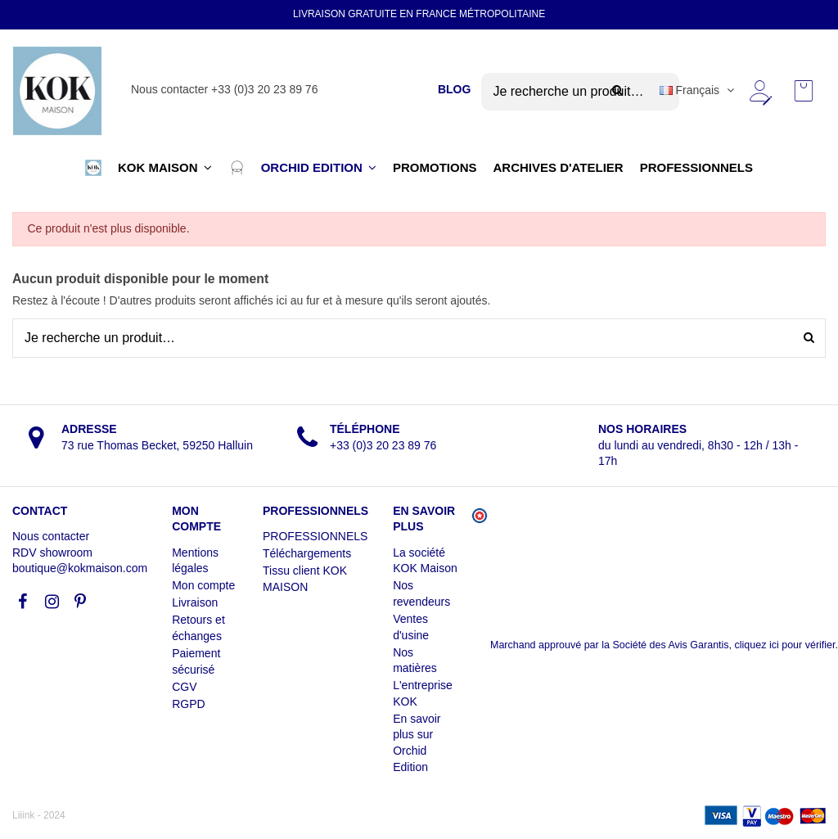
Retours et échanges (198, 628)
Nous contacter (50, 536)
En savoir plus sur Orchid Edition (416, 743)
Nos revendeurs (421, 593)
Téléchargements (307, 553)
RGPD (188, 703)
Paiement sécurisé (196, 661)
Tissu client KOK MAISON (305, 578)
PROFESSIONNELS (315, 536)
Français (698, 90)
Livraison (195, 602)
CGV (184, 686)
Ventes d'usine (411, 627)
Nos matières (415, 660)
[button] (93, 167)
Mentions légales (195, 560)
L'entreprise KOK (423, 693)
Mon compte (203, 585)
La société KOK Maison (425, 560)
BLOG (454, 89)
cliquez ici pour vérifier (785, 645)
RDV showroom (52, 552)
